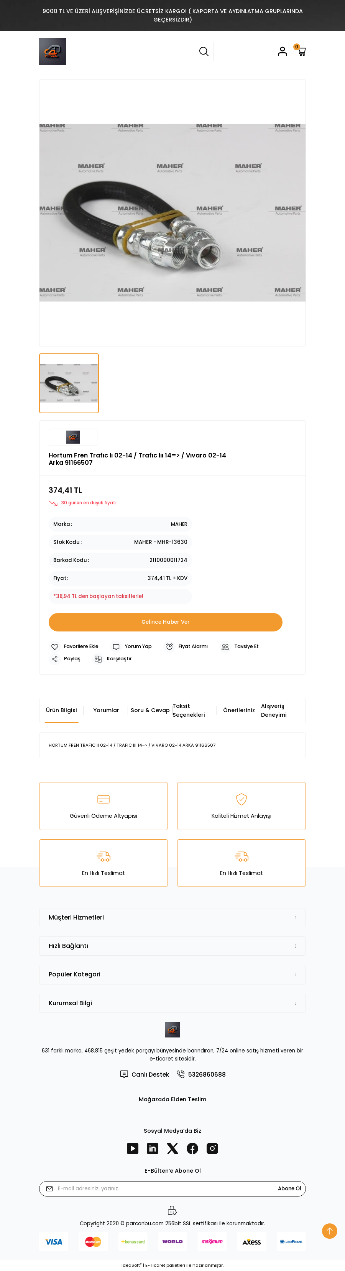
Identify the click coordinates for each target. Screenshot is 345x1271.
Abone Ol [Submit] (289, 1188)
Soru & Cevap (150, 710)
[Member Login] (282, 51)
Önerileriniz (239, 710)
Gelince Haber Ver (165, 622)
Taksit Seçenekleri (188, 710)
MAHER (178, 524)
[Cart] (301, 51)
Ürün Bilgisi (61, 710)
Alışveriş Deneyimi (274, 710)
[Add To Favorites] (75, 647)
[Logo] (52, 51)
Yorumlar (106, 710)
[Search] (172, 51)
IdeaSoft (131, 1266)
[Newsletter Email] (172, 1188)
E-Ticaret (155, 1266)
